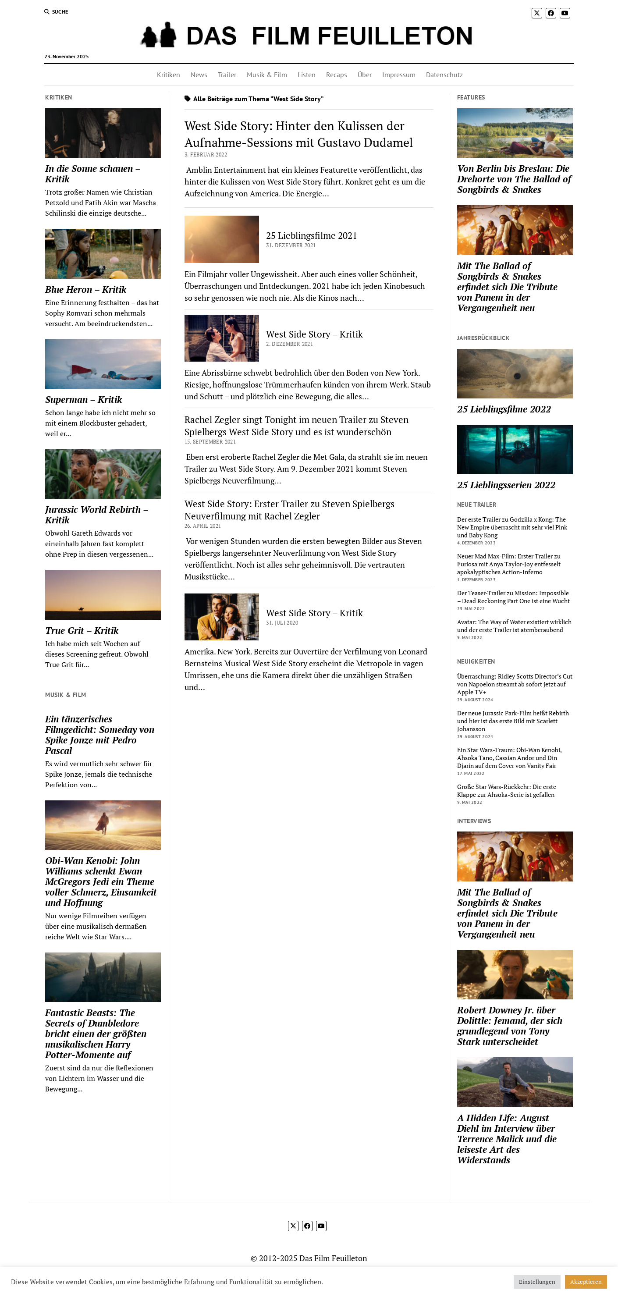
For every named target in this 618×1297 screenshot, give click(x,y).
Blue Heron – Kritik (85, 289)
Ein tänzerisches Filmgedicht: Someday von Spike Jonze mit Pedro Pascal (99, 735)
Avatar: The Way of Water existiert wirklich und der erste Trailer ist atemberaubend (514, 626)
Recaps (336, 74)
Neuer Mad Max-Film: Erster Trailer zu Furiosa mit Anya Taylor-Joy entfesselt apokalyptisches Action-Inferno (509, 564)
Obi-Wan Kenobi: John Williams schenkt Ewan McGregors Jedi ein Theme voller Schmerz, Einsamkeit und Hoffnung (101, 881)
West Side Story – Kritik (314, 334)
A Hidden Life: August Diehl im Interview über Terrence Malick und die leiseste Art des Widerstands (507, 1138)
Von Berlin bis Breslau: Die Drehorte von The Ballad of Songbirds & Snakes (514, 179)
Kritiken (168, 74)
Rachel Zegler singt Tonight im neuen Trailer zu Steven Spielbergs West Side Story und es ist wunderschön (296, 425)
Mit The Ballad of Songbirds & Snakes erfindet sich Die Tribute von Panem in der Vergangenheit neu (507, 286)
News (199, 74)
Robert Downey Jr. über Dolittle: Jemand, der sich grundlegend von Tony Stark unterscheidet (509, 1026)
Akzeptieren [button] (586, 1282)
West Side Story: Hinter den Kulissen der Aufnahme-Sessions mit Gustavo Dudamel (299, 133)
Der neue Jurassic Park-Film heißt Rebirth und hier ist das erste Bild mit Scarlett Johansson (513, 721)
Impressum (399, 74)
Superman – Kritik (83, 399)
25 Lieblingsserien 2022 (506, 485)
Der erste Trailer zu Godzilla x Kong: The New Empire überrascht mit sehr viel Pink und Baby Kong (512, 527)
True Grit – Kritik (81, 630)
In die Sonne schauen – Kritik (92, 173)
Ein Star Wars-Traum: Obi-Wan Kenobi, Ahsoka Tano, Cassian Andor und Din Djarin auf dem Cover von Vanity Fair (509, 758)
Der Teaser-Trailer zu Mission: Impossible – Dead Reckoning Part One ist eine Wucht (513, 597)
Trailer (227, 74)
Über (365, 74)
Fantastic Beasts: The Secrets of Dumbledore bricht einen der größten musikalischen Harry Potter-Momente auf (95, 1033)
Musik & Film (267, 74)
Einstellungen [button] (537, 1282)
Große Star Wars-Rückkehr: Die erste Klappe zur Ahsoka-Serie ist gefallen (506, 791)
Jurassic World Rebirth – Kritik (96, 514)
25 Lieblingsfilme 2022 (504, 409)
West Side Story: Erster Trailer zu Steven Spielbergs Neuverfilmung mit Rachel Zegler (289, 509)
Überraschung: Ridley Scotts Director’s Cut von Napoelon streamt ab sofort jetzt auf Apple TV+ (514, 684)
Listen (307, 74)
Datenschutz (444, 74)
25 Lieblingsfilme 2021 (311, 235)
